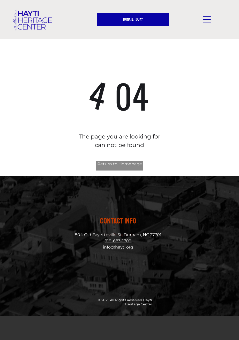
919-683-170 (117, 240)
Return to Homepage (119, 163)
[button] (207, 19)
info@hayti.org (118, 247)
